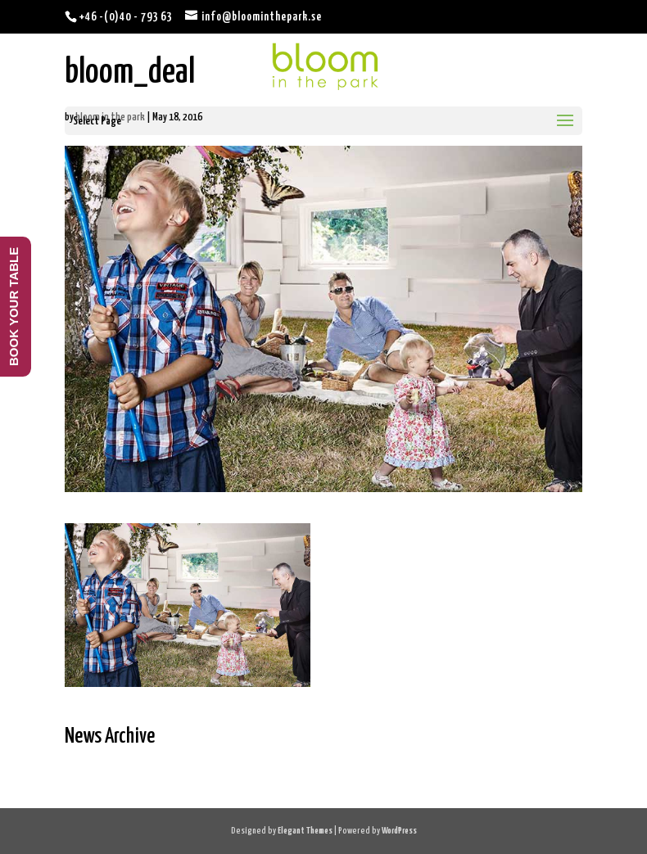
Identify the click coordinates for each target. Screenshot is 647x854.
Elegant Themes (305, 830)
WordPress (399, 830)
